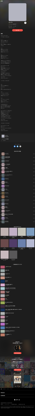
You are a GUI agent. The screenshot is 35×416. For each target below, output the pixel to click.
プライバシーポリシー (7, 404)
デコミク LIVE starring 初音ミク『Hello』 (13, 237)
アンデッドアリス (13, 259)
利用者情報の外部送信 (14, 404)
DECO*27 (14, 24)
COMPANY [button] (3, 395)
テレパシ (6, 135)
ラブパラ (5, 236)
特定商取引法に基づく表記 (22, 404)
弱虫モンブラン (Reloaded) (4, 259)
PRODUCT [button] (3, 392)
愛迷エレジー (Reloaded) (30, 236)
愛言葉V (22, 236)
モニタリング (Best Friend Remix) (22, 248)
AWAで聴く (17, 30)
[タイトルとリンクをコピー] (20, 146)
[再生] (25, 23)
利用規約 (2, 404)
